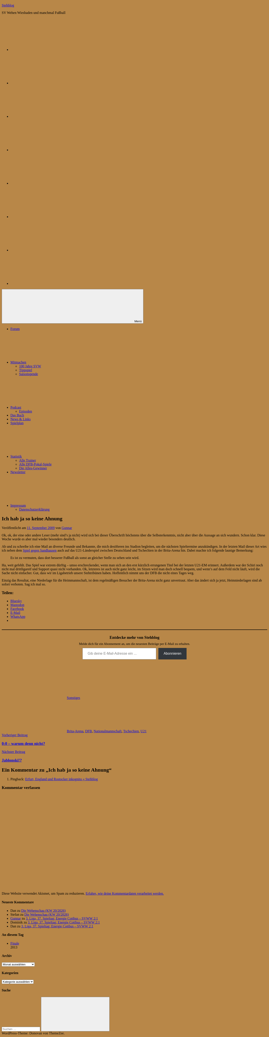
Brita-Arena (75, 731)
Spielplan (16, 423)
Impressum (50, 505)
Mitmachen (50, 362)
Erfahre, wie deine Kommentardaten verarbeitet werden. (125, 893)
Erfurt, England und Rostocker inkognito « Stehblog (61, 779)
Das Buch (17, 415)
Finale (14, 943)
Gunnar (67, 528)
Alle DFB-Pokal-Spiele (35, 464)
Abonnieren (172, 653)
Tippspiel (25, 370)
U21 (144, 731)
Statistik (48, 456)
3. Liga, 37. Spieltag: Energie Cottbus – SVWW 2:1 (62, 918)
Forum (15, 329)
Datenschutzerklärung (34, 509)
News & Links (20, 419)
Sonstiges (73, 698)
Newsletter (17, 472)
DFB (88, 731)
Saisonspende (28, 374)
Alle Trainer (27, 460)
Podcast (48, 407)
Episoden (25, 411)
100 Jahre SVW (30, 366)
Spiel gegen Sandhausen (40, 550)
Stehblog (8, 5)
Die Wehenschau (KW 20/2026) (43, 910)
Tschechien (131, 731)
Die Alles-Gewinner (33, 468)
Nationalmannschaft (108, 731)
